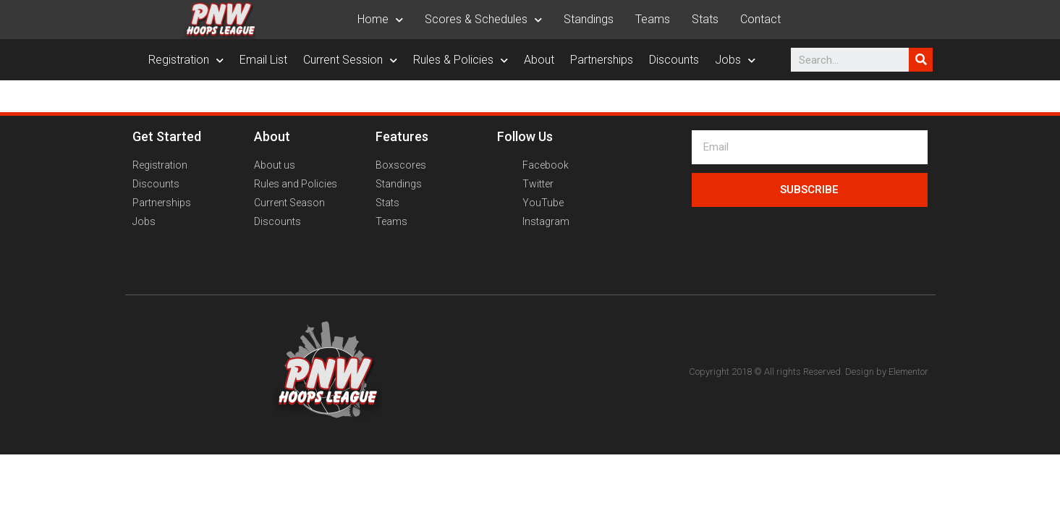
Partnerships (601, 60)
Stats (705, 19)
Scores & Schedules (483, 20)
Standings (589, 19)
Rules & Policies (460, 60)
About (539, 60)
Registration (186, 60)
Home (380, 20)
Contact (760, 19)
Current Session (350, 60)
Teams (652, 19)
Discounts (674, 60)
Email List (263, 60)
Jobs (735, 60)
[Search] (921, 60)
